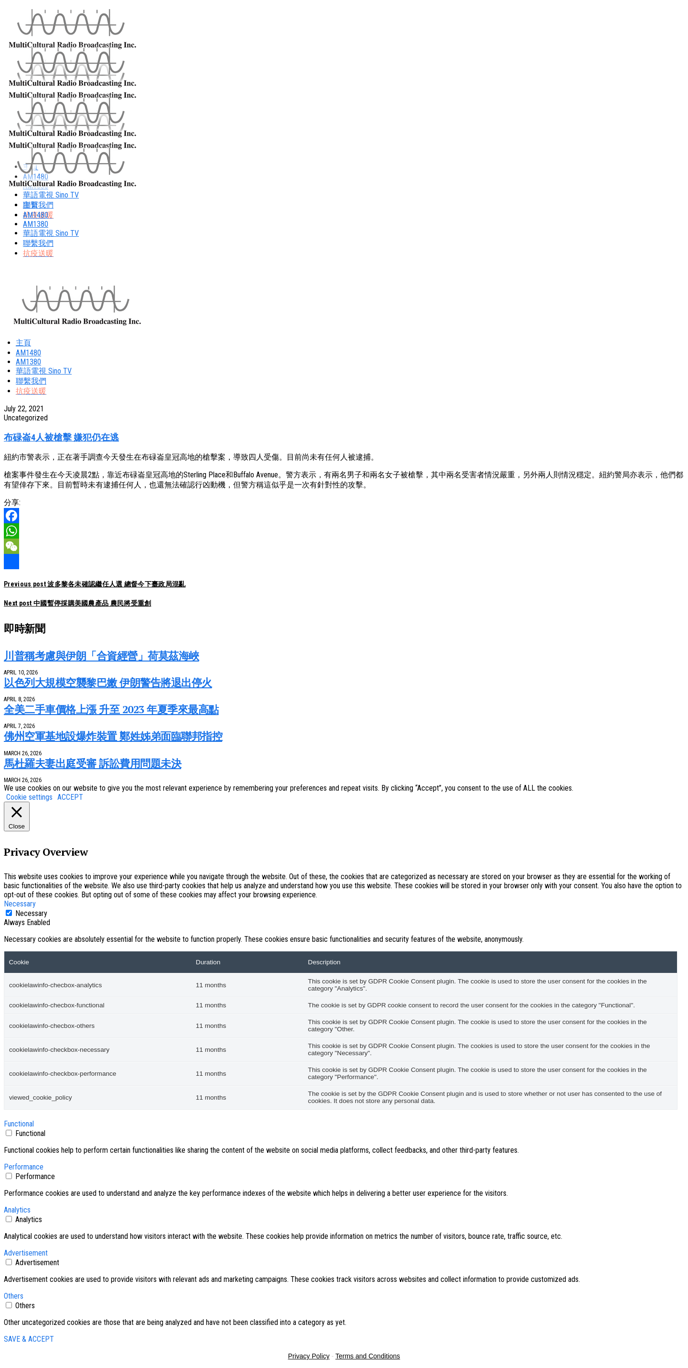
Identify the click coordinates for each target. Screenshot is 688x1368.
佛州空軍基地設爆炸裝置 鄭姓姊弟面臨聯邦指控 (113, 736)
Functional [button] (19, 1123)
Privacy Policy (309, 1356)
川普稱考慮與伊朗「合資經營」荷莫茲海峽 (101, 655)
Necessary (31, 913)
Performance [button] (23, 1166)
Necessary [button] (20, 903)
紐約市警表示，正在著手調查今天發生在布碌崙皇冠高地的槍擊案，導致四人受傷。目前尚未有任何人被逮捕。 (191, 457)
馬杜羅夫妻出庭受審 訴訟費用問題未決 (92, 763)
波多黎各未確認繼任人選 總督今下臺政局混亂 (95, 584)
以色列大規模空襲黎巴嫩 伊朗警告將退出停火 (108, 682)
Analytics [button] (17, 1209)
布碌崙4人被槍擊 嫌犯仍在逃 (61, 437)
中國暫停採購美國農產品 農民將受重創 (77, 603)
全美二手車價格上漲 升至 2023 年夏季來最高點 (111, 709)
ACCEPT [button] (70, 797)
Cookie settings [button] (29, 797)
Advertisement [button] (26, 1253)
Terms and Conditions (367, 1356)
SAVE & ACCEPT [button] (29, 1339)
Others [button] (13, 1296)
